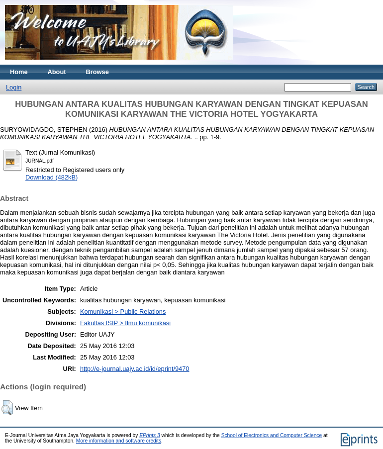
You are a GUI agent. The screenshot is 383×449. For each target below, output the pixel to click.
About (57, 72)
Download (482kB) (51, 177)
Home (19, 72)
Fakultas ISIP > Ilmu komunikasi (125, 323)
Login (13, 87)
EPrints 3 (149, 435)
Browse (97, 72)
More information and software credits (118, 441)
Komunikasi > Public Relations (123, 311)
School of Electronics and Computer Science (271, 435)
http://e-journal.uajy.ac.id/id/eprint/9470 (135, 368)
